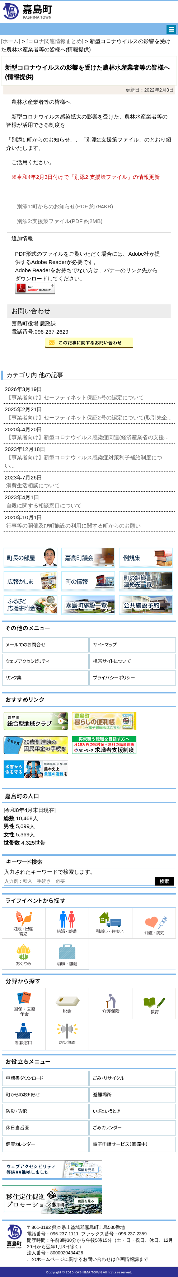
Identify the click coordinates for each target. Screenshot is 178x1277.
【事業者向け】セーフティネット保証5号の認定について (75, 397)
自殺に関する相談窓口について (44, 505)
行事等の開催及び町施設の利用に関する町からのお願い (74, 526)
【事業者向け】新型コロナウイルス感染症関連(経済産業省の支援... (88, 437)
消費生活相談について (33, 485)
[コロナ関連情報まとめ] (55, 41)
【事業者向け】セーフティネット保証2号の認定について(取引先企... (89, 417)
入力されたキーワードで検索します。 (49, 872)
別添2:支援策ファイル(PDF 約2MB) (60, 221)
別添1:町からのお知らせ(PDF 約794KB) (65, 206)
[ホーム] (10, 41)
